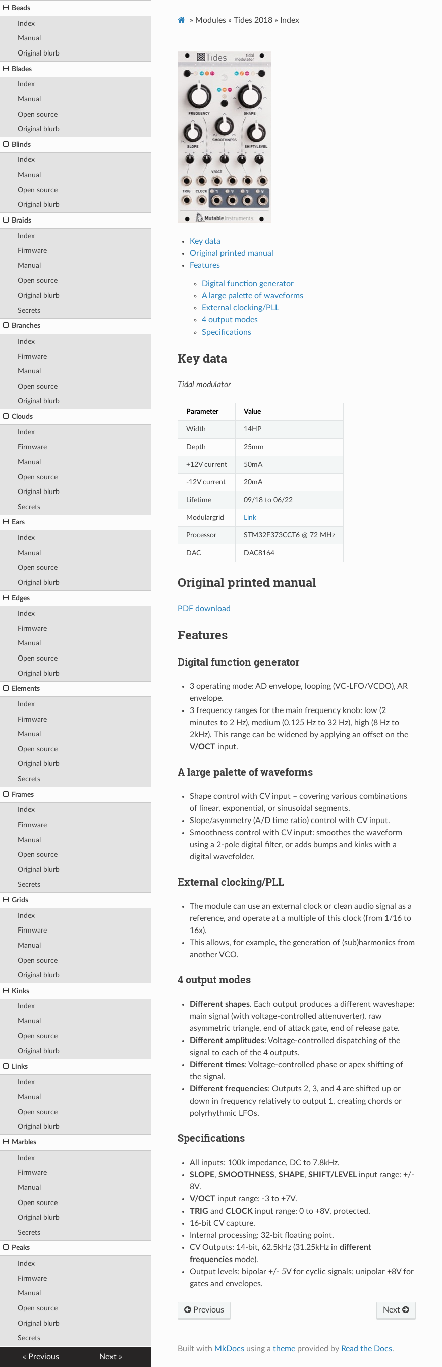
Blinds (17, 144)
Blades (17, 69)
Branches (21, 326)
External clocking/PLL (240, 308)
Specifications (226, 332)
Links (15, 1066)
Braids (17, 220)
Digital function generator (248, 284)
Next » (110, 1357)
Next (396, 1310)
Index (26, 23)
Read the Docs (366, 1349)
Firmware (32, 250)
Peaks (16, 1247)
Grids (15, 900)
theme (284, 1349)
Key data (205, 241)
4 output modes (230, 320)
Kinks (16, 991)
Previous (204, 1310)
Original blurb (39, 53)
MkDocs (229, 1349)
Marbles (19, 1142)
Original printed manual (231, 253)
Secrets (29, 310)
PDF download (204, 609)
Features (205, 265)
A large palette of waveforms (252, 296)
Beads (16, 8)
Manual (29, 38)
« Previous (41, 1357)
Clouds (18, 416)
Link (250, 517)
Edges (16, 598)
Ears (14, 522)
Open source (38, 114)
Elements (21, 688)
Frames (18, 794)
